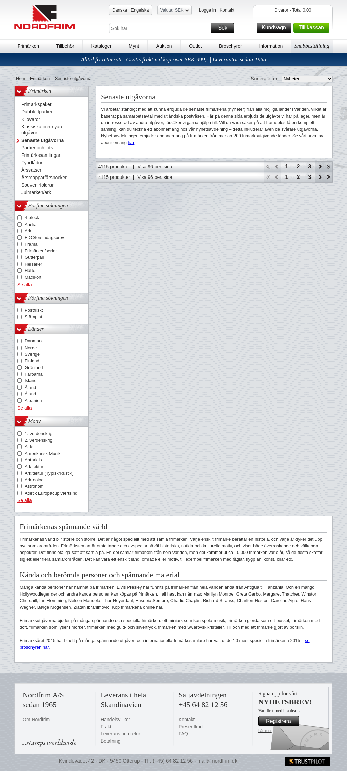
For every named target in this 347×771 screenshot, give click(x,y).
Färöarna (34, 374)
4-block (32, 217)
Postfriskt (34, 310)
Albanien (33, 400)
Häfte (30, 270)
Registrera (281, 721)
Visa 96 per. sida (154, 166)
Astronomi (35, 486)
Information (271, 46)
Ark (28, 230)
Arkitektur (34, 466)
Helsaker (33, 264)
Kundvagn (275, 28)
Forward (319, 166)
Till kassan (313, 28)
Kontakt (227, 10)
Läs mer (265, 731)
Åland (30, 387)
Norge (31, 347)
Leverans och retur (120, 733)
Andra (31, 224)
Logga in (207, 10)
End (328, 166)
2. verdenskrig (39, 440)
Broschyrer (230, 46)
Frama (31, 244)
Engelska (140, 10)
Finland (32, 360)
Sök (225, 28)
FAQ (183, 733)
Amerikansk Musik (42, 453)
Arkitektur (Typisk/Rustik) (49, 473)
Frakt (106, 726)
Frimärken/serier (41, 250)
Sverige (32, 354)
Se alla (24, 284)
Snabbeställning (311, 46)
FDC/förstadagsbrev (44, 237)
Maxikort (33, 277)
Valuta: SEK (174, 11)
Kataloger (101, 46)
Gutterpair (34, 257)
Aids (29, 446)
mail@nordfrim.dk (217, 761)
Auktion (164, 46)
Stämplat (33, 316)
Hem (20, 78)
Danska (119, 10)
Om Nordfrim (36, 719)
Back (276, 166)
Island (31, 380)
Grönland (34, 367)
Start (268, 166)
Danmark (34, 340)
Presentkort (191, 726)
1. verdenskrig (39, 433)
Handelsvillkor (115, 719)
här (131, 142)
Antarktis (33, 459)
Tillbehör (65, 46)
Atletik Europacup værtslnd (51, 493)
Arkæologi (35, 479)
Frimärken (28, 46)
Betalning (110, 741)
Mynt (134, 46)
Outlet (195, 46)
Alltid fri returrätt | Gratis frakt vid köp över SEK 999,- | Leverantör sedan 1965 (173, 59)
